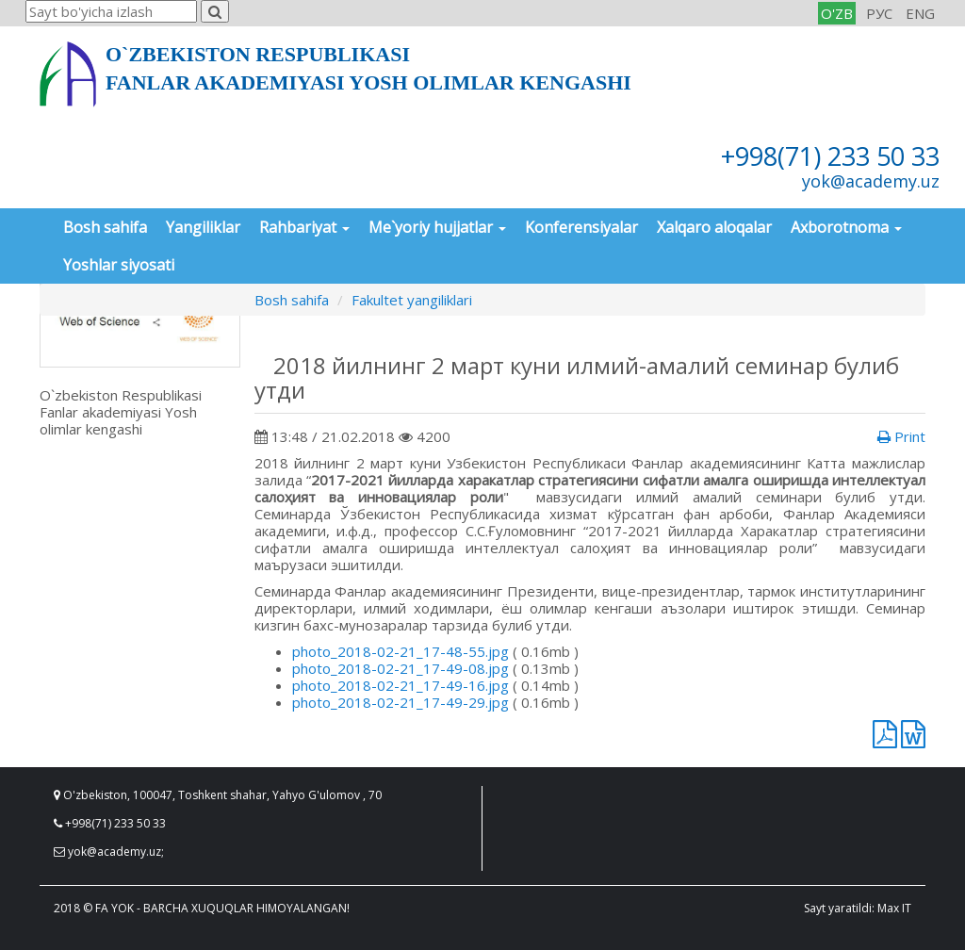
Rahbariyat (304, 227)
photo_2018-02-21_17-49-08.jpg (400, 668)
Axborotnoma (846, 227)
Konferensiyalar (581, 227)
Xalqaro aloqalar (714, 227)
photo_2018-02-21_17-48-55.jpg (400, 651)
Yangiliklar (203, 227)
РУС (879, 13)
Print (901, 436)
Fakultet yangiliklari (412, 299)
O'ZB (837, 13)
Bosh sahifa (105, 227)
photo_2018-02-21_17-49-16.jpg (400, 685)
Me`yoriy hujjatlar (437, 227)
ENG (920, 13)
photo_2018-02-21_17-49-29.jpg (400, 702)
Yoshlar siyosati (118, 264)
